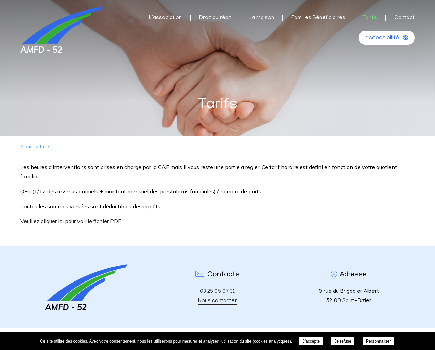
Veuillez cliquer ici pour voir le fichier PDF (70, 221)
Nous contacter (217, 301)
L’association (165, 18)
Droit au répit (215, 18)
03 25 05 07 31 (217, 292)
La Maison (261, 18)
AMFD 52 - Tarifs (61, 30)
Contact (404, 18)
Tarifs (370, 18)
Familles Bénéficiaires (318, 18)
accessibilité (382, 38)
